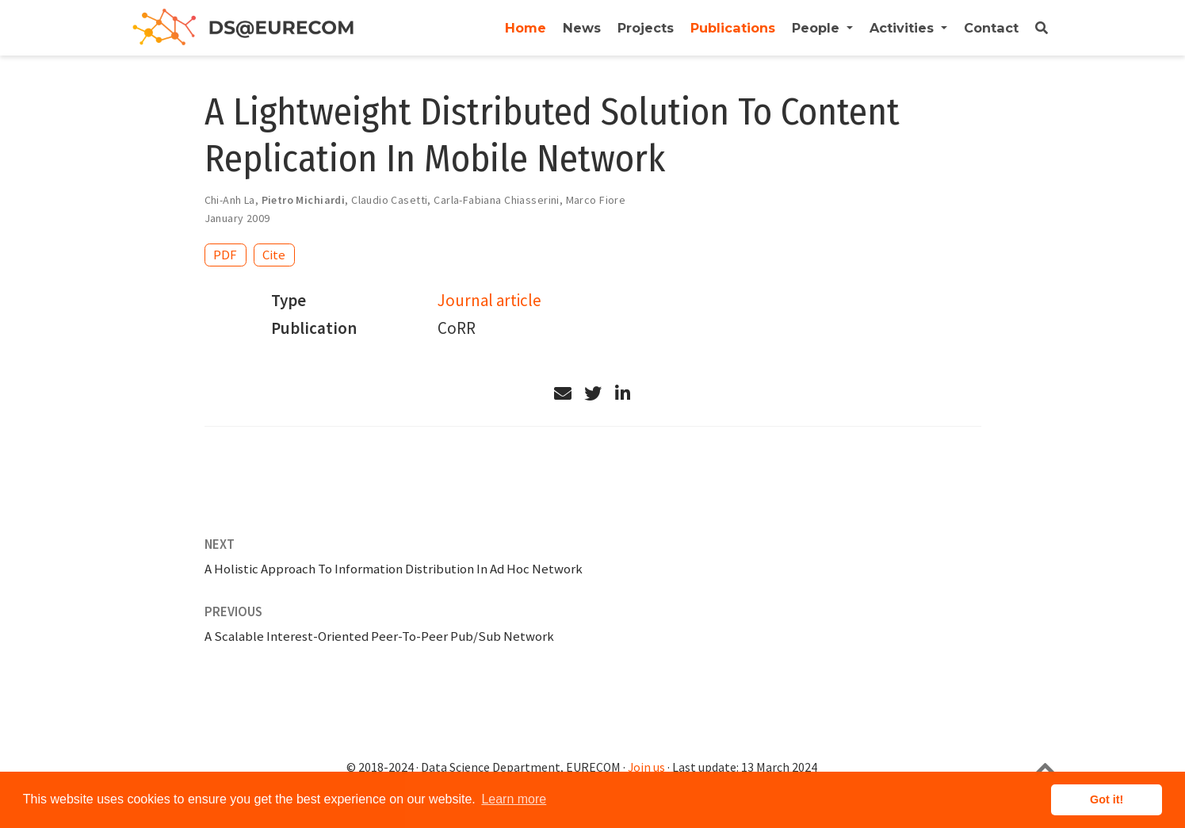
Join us (646, 767)
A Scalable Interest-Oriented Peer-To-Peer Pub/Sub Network (379, 636)
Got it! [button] (1106, 799)
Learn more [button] (513, 799)
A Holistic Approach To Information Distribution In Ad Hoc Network (394, 568)
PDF (225, 254)
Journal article (489, 300)
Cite (273, 254)
